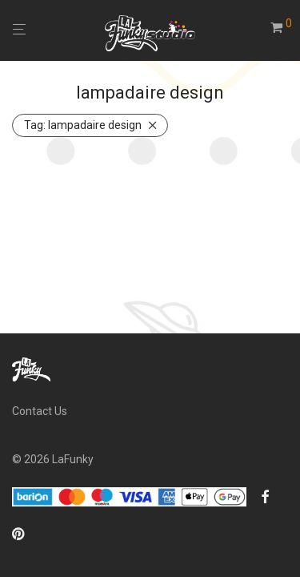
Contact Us (39, 411)
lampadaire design (83, 125)
